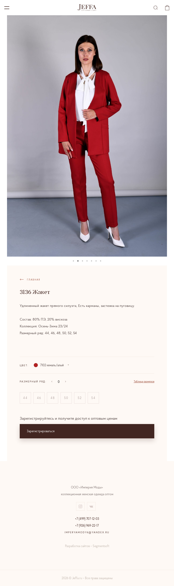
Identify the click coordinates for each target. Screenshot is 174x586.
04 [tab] (87, 261)
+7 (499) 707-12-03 (87, 519)
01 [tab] (73, 261)
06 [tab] (96, 261)
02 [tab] (78, 261)
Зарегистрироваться (41, 431)
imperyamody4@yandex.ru (87, 532)
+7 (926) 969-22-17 (87, 525)
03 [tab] (82, 261)
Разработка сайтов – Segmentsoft (87, 546)
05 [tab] (91, 261)
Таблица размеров (144, 381)
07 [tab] (100, 261)
